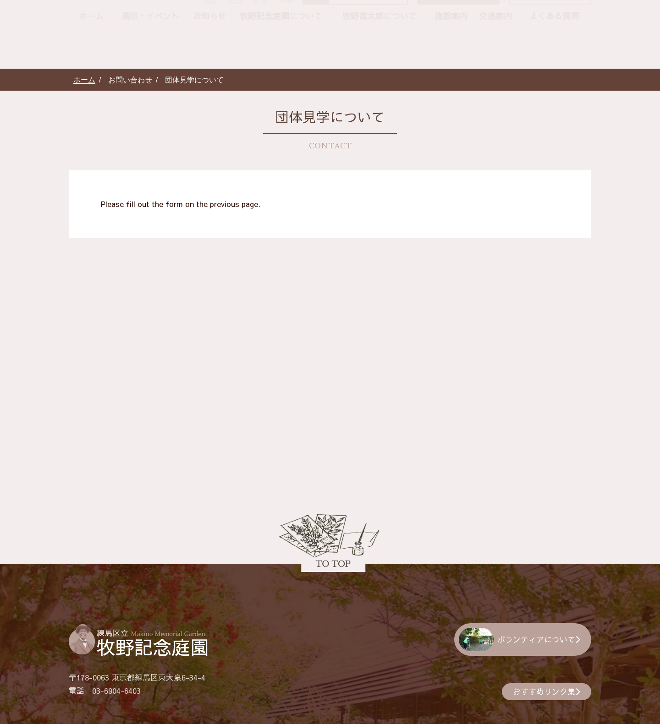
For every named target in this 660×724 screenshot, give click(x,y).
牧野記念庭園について (281, 59)
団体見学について (554, 38)
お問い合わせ (465, 38)
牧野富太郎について (379, 59)
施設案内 (451, 59)
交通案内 (495, 59)
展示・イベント (150, 59)
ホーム (91, 59)
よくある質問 (554, 59)
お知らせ (209, 59)
